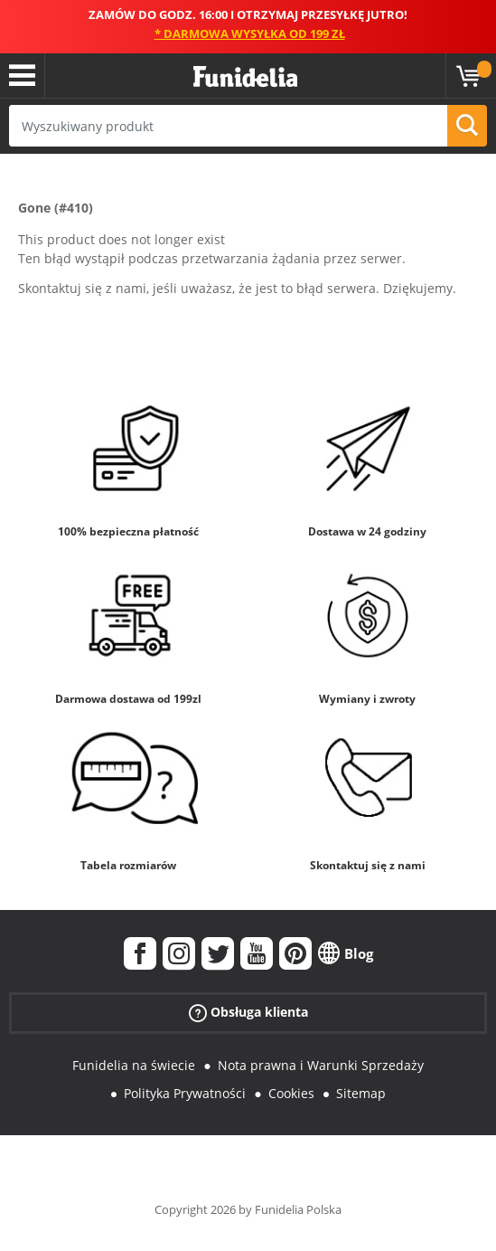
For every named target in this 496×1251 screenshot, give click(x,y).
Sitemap (361, 1093)
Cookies (291, 1093)
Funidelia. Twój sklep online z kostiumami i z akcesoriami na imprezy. (245, 77)
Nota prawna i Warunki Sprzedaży (321, 1065)
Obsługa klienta (248, 1012)
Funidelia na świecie (133, 1065)
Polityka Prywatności (185, 1093)
